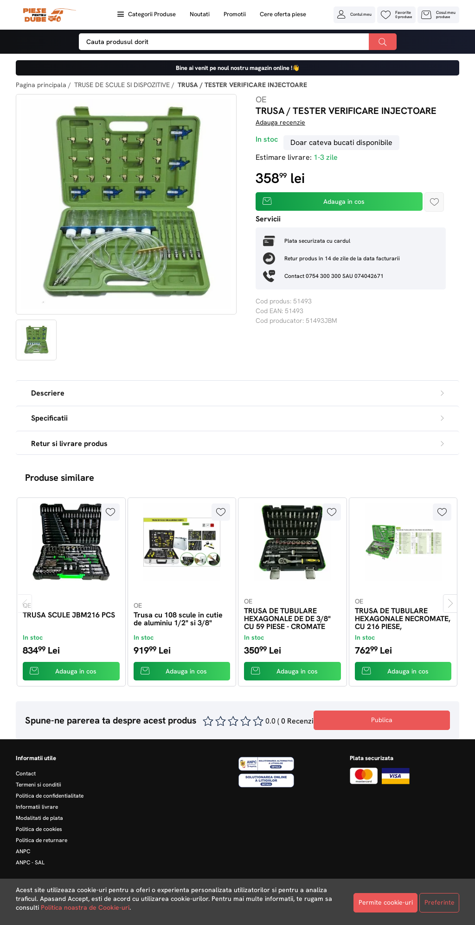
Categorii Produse (152, 14)
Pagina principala (41, 85)
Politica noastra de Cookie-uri (85, 907)
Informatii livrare (37, 807)
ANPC (23, 851)
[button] (354, 14)
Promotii (235, 14)
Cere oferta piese (283, 14)
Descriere (237, 393)
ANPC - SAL (30, 862)
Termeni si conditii (38, 784)
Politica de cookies (39, 829)
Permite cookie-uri (386, 902)
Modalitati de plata (39, 818)
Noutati (200, 14)
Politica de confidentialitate (49, 795)
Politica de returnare (41, 840)
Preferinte (439, 902)
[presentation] (25, 603)
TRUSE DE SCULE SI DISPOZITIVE (122, 85)
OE (261, 99)
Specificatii (237, 418)
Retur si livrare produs (237, 443)
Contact (26, 773)
